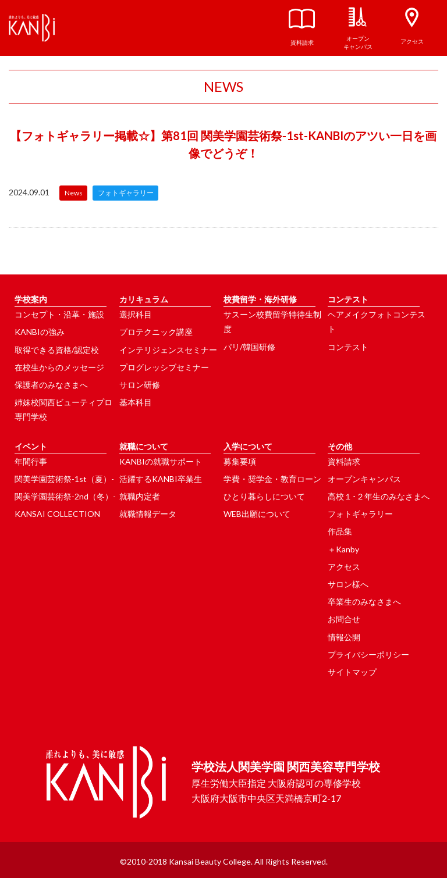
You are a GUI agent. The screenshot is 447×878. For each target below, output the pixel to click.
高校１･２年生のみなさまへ (379, 496)
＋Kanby (343, 549)
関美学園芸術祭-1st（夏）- (64, 479)
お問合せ (344, 619)
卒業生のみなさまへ (364, 601)
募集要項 (240, 461)
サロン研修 (139, 385)
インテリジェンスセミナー (168, 350)
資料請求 (344, 461)
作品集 (340, 531)
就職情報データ (147, 514)
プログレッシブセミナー (164, 367)
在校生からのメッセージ (59, 367)
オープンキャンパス (364, 479)
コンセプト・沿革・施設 (59, 314)
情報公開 (344, 637)
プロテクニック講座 (156, 332)
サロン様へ (348, 584)
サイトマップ (352, 672)
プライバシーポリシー (368, 654)
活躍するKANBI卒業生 (160, 479)
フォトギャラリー (360, 514)
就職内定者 (139, 496)
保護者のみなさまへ (51, 385)
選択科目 (135, 314)
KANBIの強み (40, 332)
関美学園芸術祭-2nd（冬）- (65, 496)
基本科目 (135, 402)
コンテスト (348, 347)
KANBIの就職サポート (160, 461)
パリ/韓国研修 (249, 347)
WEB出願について (257, 514)
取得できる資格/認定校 (57, 350)
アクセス (344, 567)
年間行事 (31, 461)
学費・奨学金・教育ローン (272, 479)
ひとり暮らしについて (264, 496)
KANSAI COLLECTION (57, 514)
